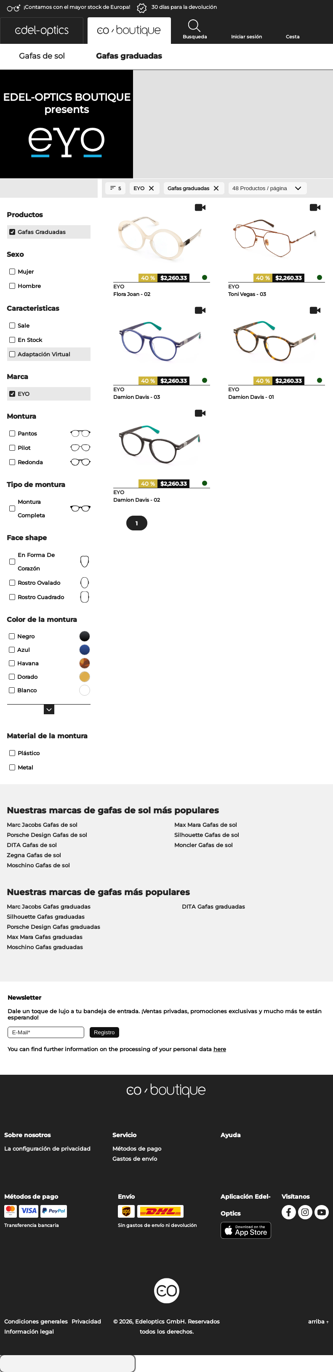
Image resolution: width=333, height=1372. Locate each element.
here (219, 1049)
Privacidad (86, 1321)
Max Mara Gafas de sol (205, 824)
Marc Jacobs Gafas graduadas (49, 906)
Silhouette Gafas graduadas (46, 916)
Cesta (293, 37)
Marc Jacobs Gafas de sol (42, 824)
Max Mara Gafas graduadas (45, 936)
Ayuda (231, 1135)
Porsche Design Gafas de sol (47, 834)
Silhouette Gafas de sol (206, 834)
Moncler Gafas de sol (203, 845)
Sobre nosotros (27, 1135)
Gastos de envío (134, 1158)
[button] (41, 30)
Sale (19, 325)
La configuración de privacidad (47, 1148)
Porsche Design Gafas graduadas (53, 926)
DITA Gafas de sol (32, 845)
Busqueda (195, 37)
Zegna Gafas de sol (34, 855)
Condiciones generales (36, 1321)
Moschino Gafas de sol (38, 865)
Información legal (29, 1331)
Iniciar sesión (246, 37)
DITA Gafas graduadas (213, 906)
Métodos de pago (136, 1148)
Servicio (124, 1135)
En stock (25, 339)
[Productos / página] (267, 188)
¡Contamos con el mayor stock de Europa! (77, 7)
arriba (318, 1321)
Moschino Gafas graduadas (45, 947)
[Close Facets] (49, 188)
